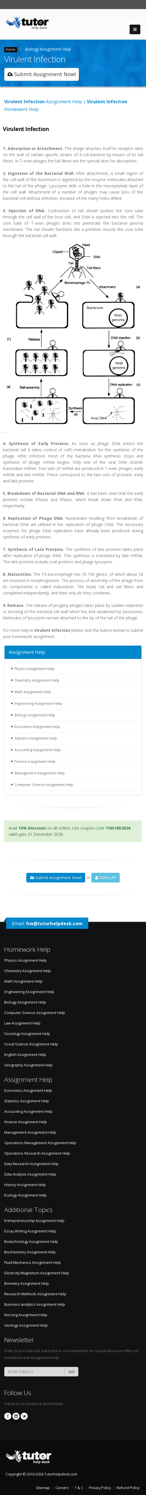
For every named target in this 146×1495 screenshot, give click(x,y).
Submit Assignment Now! (41, 74)
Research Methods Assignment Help (35, 1294)
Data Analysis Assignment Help (30, 1174)
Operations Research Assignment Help (37, 1153)
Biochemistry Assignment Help (30, 1252)
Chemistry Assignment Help (37, 680)
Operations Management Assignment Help (40, 1142)
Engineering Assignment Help (39, 703)
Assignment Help (27, 652)
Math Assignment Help (33, 691)
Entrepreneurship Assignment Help (34, 1220)
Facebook (7, 1416)
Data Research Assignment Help (31, 1163)
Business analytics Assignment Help (34, 1304)
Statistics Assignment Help (36, 738)
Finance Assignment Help (35, 761)
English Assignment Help (25, 1054)
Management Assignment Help (40, 773)
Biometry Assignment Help (26, 1283)
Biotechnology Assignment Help (31, 1241)
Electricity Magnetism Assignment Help (36, 1273)
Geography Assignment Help (28, 1065)
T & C (79, 1487)
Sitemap (43, 1487)
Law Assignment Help (22, 1023)
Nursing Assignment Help (25, 1315)
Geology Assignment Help (26, 1325)
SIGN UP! (105, 877)
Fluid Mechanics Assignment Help (32, 1262)
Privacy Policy (100, 1487)
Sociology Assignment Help (27, 1033)
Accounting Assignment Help (38, 750)
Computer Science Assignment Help (44, 784)
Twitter (24, 1416)
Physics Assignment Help (35, 668)
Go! (71, 1371)
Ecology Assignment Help (25, 1195)
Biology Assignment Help (48, 49)
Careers (62, 1487)
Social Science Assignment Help (31, 1044)
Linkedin (16, 1416)
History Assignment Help (25, 1184)
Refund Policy (128, 1487)
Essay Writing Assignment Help (30, 1231)
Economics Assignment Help (38, 726)
